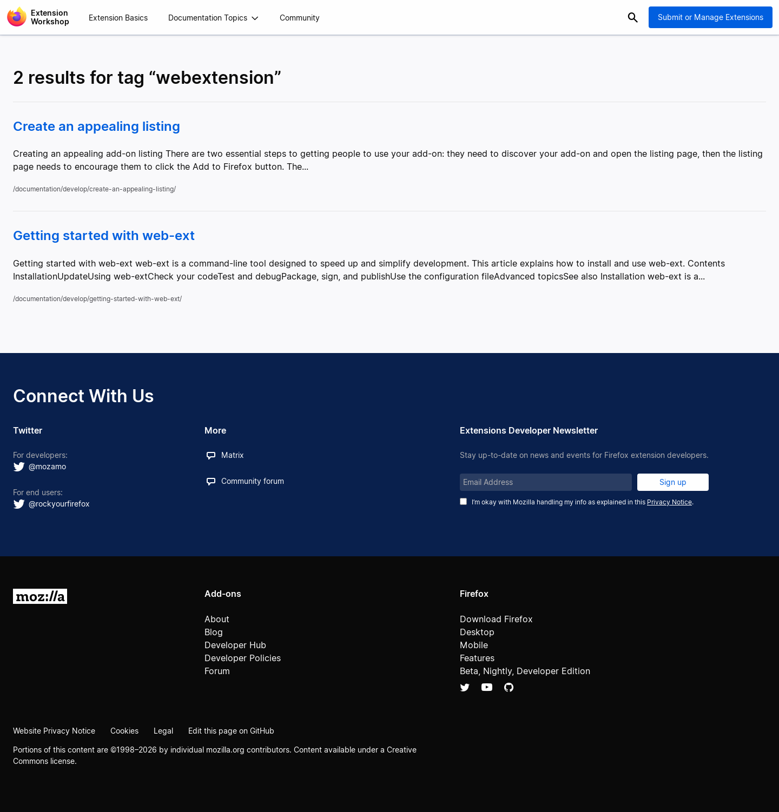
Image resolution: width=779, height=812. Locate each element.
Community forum (252, 480)
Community (300, 17)
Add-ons (222, 593)
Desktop (477, 632)
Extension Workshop (50, 17)
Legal (163, 730)
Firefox (474, 593)
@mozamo (47, 466)
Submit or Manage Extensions (710, 17)
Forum (217, 670)
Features (477, 658)
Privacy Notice (669, 502)
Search (633, 17)
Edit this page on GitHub (231, 730)
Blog (213, 632)
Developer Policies (242, 658)
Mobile (474, 645)
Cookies (124, 730)
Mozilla (40, 596)
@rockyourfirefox (59, 503)
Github (508, 687)
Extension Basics (118, 17)
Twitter (465, 687)
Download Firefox (496, 619)
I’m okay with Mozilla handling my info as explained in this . (583, 502)
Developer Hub (235, 645)
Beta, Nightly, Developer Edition (525, 670)
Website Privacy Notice (54, 730)
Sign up (672, 482)
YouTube (486, 687)
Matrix (232, 455)
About (216, 619)
